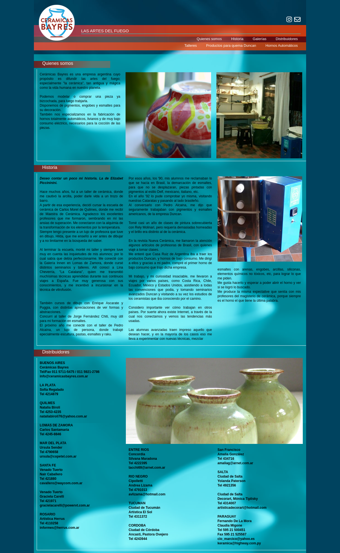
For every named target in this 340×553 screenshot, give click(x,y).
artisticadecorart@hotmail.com (242, 508)
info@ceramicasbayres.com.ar (64, 376)
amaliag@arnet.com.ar (235, 463)
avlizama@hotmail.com (147, 494)
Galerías (259, 39)
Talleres (190, 45)
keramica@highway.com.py (239, 543)
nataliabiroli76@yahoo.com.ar (63, 416)
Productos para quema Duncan (231, 45)
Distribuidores (287, 39)
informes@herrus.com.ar (59, 528)
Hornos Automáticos (282, 45)
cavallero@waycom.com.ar (61, 483)
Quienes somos (209, 39)
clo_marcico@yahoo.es (236, 539)
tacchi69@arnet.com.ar (147, 468)
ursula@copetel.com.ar (58, 456)
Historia (237, 39)
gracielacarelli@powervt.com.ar (65, 505)
